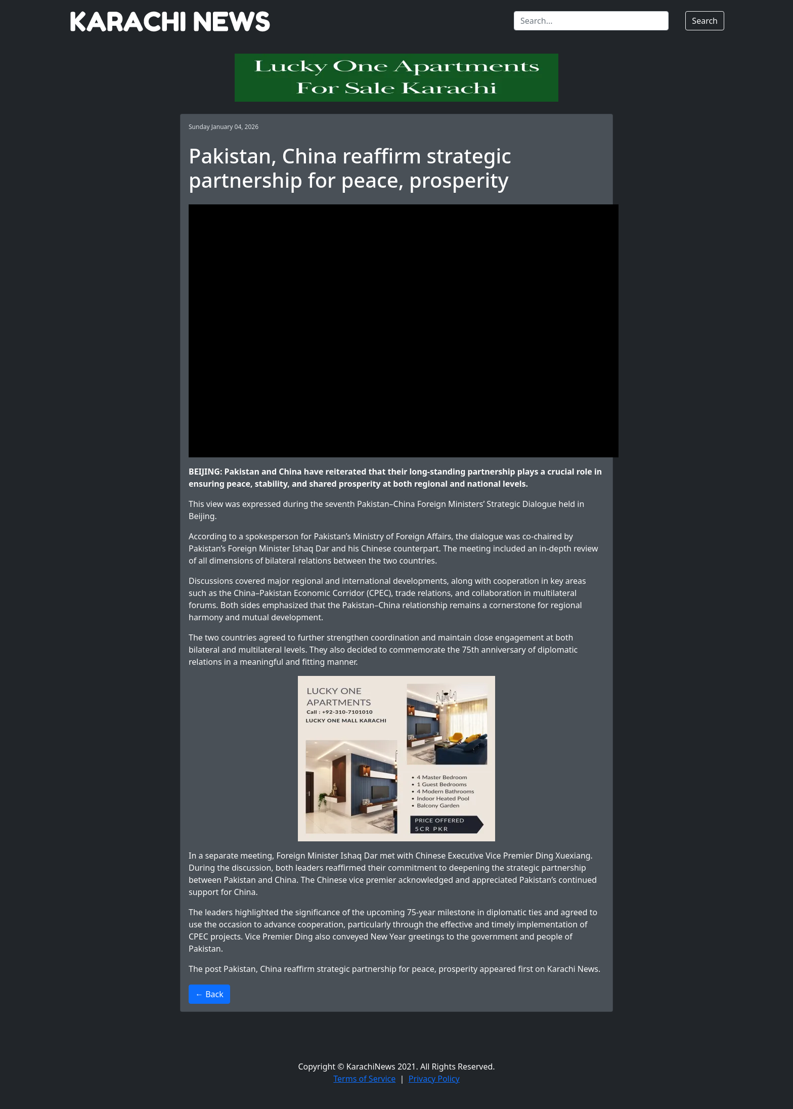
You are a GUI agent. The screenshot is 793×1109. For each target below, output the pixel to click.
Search (705, 20)
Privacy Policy (434, 1078)
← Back (209, 994)
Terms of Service (364, 1078)
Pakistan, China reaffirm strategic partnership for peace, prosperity (350, 968)
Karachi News (572, 968)
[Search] (591, 20)
